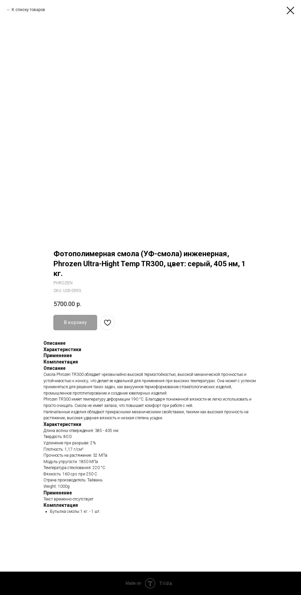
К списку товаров (28, 9)
